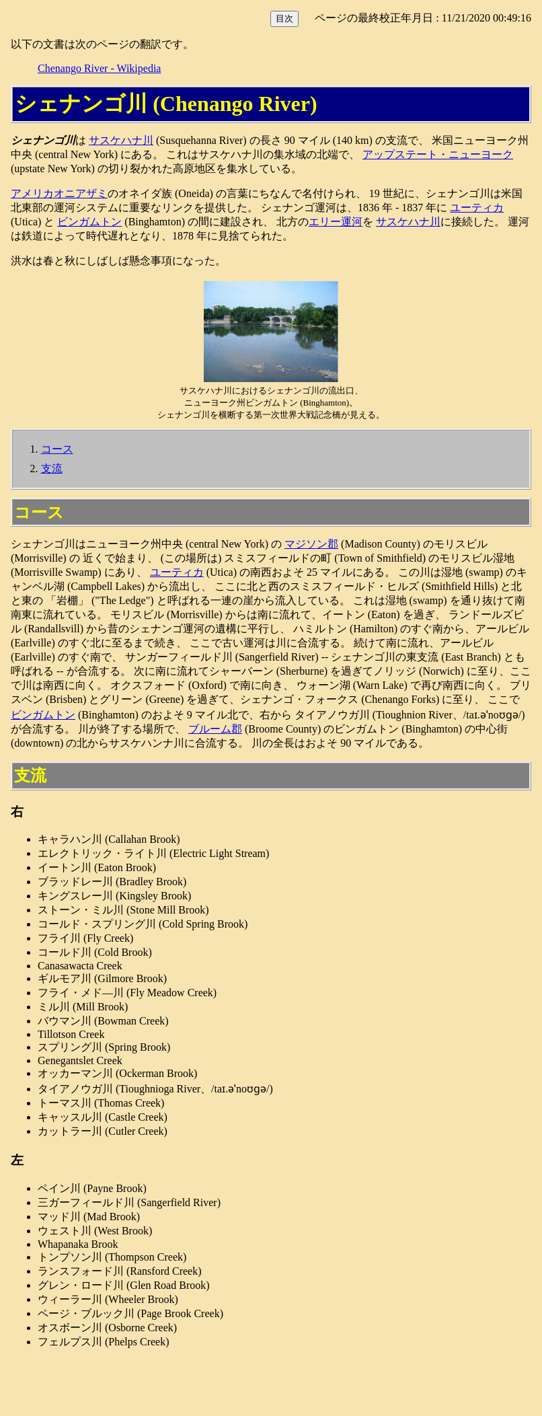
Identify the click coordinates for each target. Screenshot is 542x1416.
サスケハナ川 (121, 140)
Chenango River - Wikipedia (99, 68)
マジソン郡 (311, 544)
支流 (52, 468)
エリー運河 (335, 221)
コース (57, 449)
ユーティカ (477, 207)
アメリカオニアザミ (59, 193)
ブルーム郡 (215, 729)
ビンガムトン (89, 221)
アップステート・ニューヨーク (437, 154)
